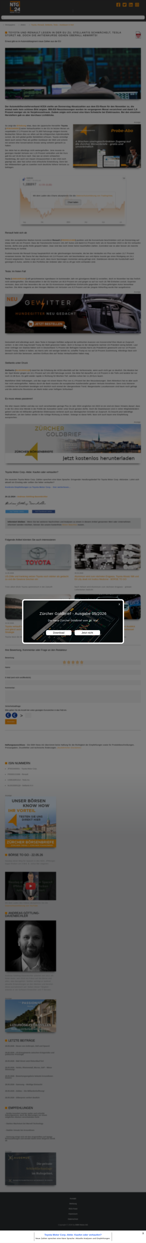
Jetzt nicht (87, 632)
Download (58, 632)
